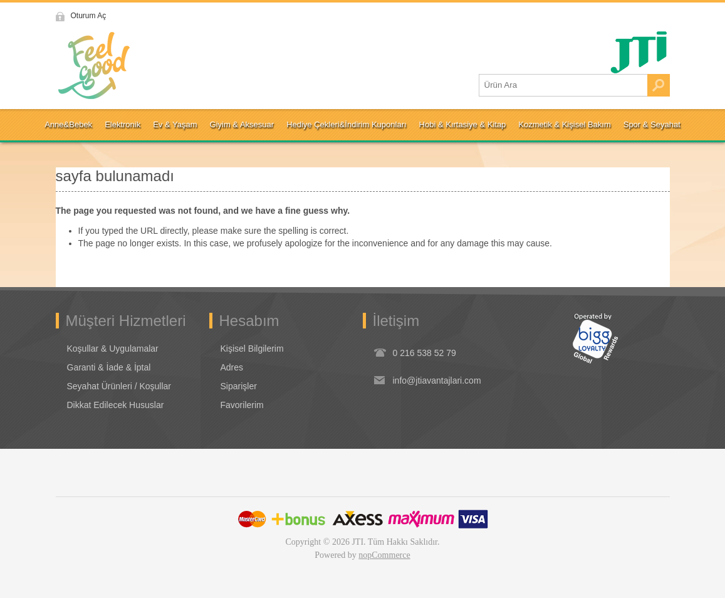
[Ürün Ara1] (563, 85)
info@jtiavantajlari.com (437, 380)
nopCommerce (384, 555)
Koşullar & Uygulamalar (113, 349)
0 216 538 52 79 (424, 353)
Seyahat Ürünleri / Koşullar (119, 386)
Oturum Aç (89, 15)
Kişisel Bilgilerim (252, 349)
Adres (232, 367)
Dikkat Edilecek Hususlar (115, 405)
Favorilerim (242, 405)
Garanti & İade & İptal (109, 367)
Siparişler (239, 386)
